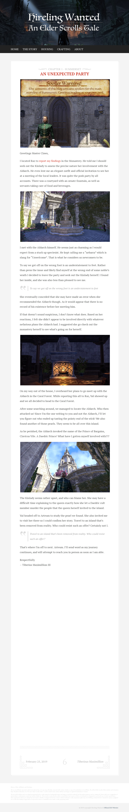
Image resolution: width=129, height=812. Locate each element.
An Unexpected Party (64, 73)
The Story (30, 49)
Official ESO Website (111, 808)
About (78, 49)
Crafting (63, 49)
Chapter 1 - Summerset (64, 69)
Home (15, 49)
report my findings (50, 161)
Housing (47, 49)
